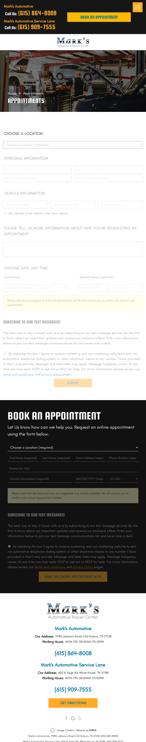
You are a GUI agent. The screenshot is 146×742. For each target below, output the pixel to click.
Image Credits (65, 730)
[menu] (138, 7)
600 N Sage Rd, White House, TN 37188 (83, 672)
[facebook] (66, 718)
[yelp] (80, 718)
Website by (82, 730)
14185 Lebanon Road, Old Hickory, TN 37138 (83, 636)
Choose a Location (23, 133)
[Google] (73, 718)
